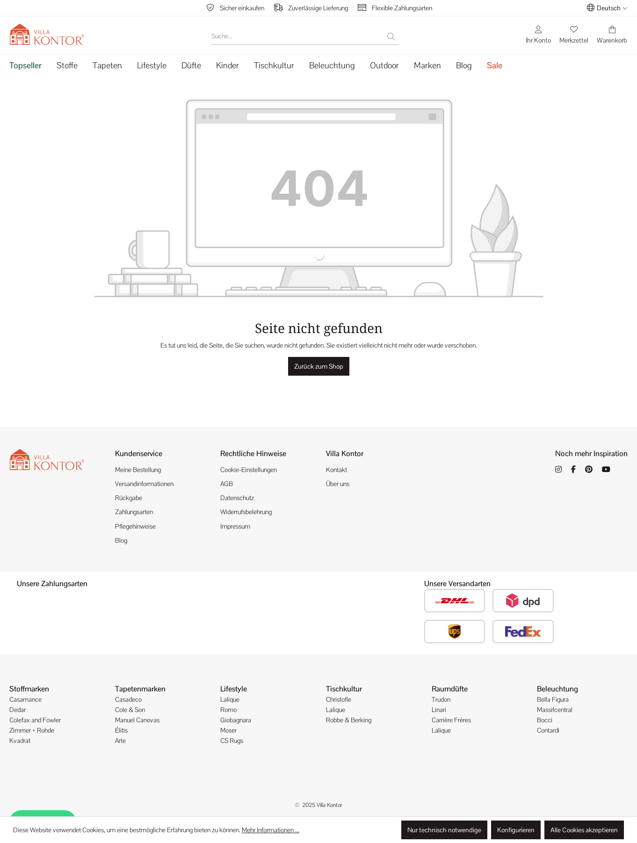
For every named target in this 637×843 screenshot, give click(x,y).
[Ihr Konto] (538, 34)
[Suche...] (297, 36)
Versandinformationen (144, 484)
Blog (121, 540)
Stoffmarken (29, 689)
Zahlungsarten (134, 512)
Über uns (337, 484)
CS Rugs (231, 740)
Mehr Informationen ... (270, 830)
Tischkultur (344, 689)
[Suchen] (391, 36)
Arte (120, 740)
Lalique (229, 699)
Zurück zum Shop (318, 366)
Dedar (17, 709)
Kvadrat (19, 740)
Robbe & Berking (348, 720)
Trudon (441, 699)
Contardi (548, 730)
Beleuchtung (557, 689)
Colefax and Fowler (35, 720)
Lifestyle (233, 689)
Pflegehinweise (135, 526)
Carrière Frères (451, 720)
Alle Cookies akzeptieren (584, 830)
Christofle (338, 699)
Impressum (235, 526)
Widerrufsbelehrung (246, 512)
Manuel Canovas (137, 720)
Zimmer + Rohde (31, 730)
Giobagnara (235, 720)
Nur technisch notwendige (444, 830)
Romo (228, 709)
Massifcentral (554, 709)
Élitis (121, 730)
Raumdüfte (450, 689)
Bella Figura (553, 699)
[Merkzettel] (574, 34)
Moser (228, 730)
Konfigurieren (516, 830)
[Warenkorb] (612, 34)
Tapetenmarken (140, 689)
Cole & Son (130, 709)
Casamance (25, 699)
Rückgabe (128, 498)
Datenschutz (237, 498)
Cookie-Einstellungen (248, 469)
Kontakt (336, 469)
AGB (226, 484)
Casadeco (128, 699)
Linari (439, 709)
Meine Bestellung (138, 469)
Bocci (544, 720)
